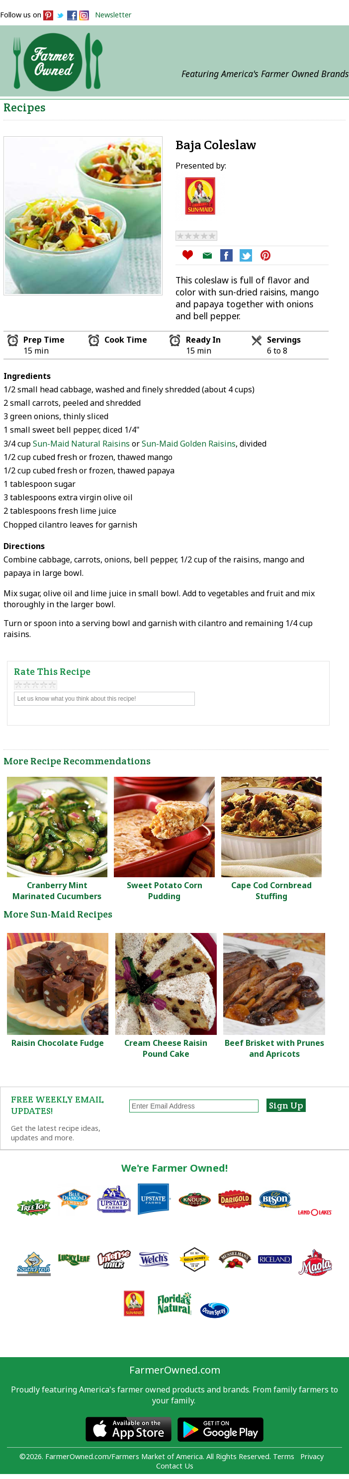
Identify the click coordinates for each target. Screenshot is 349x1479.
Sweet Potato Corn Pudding (164, 891)
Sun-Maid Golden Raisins (189, 443)
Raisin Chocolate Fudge (57, 1042)
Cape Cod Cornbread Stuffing (271, 891)
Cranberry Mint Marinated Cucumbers (56, 891)
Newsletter (113, 14)
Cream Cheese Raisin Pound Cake (165, 1048)
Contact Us (174, 1466)
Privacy (312, 1456)
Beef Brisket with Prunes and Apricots (274, 1048)
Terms (283, 1456)
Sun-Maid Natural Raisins (81, 443)
